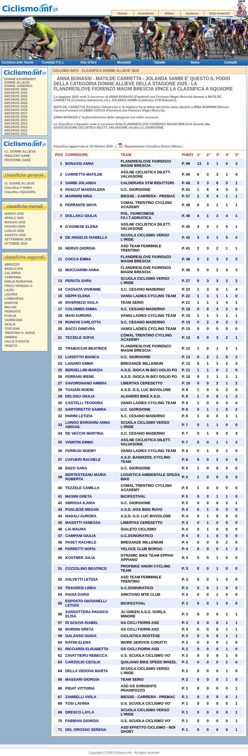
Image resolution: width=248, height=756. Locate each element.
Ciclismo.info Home (17, 62)
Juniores (191, 13)
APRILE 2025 (14, 218)
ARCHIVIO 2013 (15, 127)
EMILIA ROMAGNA (18, 281)
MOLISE (11, 307)
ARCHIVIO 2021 (15, 99)
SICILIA (10, 324)
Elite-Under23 (219, 13)
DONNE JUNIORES (18, 86)
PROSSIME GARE (18, 160)
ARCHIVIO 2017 (15, 113)
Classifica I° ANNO (18, 187)
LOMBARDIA (14, 298)
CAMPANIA (13, 277)
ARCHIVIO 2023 (15, 92)
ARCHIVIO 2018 (15, 110)
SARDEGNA (13, 320)
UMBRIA (11, 337)
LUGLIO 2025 (14, 230)
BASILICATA (14, 268)
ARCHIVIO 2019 (15, 106)
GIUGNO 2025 (15, 226)
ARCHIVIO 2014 (15, 123)
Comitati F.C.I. (53, 62)
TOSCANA (12, 328)
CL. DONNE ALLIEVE (20, 151)
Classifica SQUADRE (20, 192)
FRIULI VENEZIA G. (19, 285)
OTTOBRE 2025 (16, 243)
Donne (122, 13)
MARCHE (11, 303)
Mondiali (124, 62)
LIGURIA (11, 294)
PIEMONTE (13, 311)
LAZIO (9, 290)
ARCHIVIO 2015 (15, 120)
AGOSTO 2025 (15, 235)
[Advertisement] (24, 440)
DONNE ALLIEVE (17, 82)
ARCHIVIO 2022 (15, 96)
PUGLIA (11, 315)
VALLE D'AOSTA (17, 341)
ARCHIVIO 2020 (15, 103)
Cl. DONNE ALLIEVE (20, 183)
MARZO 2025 (14, 213)
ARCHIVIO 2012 (15, 130)
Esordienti (145, 13)
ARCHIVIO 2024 (15, 89)
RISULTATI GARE (17, 155)
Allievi (169, 13)
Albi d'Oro (88, 62)
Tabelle (159, 62)
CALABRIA (13, 273)
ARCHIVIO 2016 (15, 116)
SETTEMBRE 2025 (18, 239)
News (194, 62)
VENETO (11, 345)
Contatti (230, 62)
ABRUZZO (12, 264)
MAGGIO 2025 (15, 222)
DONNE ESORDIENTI (20, 79)
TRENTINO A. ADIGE (20, 333)
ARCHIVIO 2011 (15, 133)
